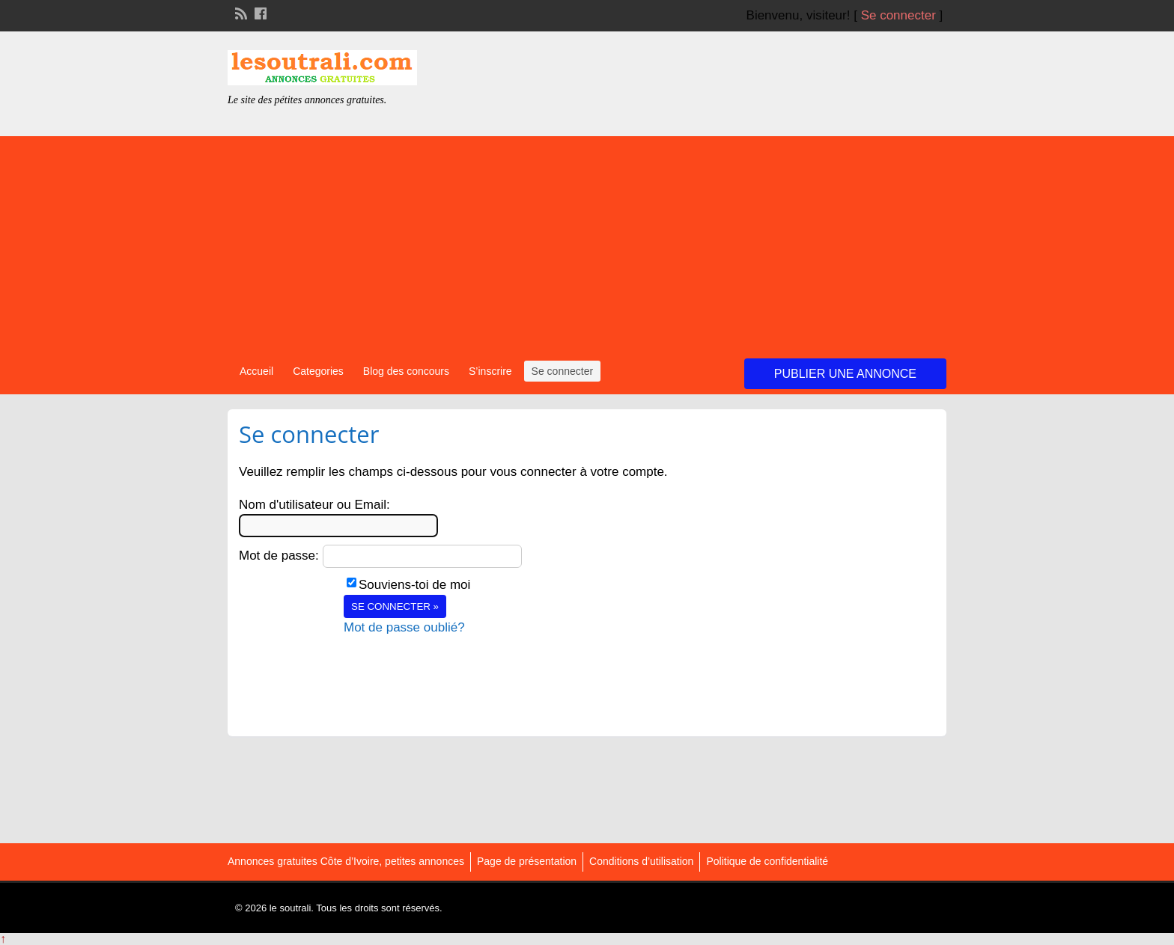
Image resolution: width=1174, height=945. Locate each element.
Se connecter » (395, 606)
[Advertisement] (587, 241)
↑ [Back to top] (3, 938)
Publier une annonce (845, 373)
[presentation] (457, 666)
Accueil (256, 371)
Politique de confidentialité (767, 861)
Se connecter (898, 15)
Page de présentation (527, 861)
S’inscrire (490, 371)
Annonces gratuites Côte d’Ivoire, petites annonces (346, 861)
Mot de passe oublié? (404, 627)
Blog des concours (406, 371)
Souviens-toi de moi (414, 585)
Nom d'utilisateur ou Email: (314, 505)
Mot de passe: (279, 555)
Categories (318, 371)
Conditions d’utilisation (641, 861)
